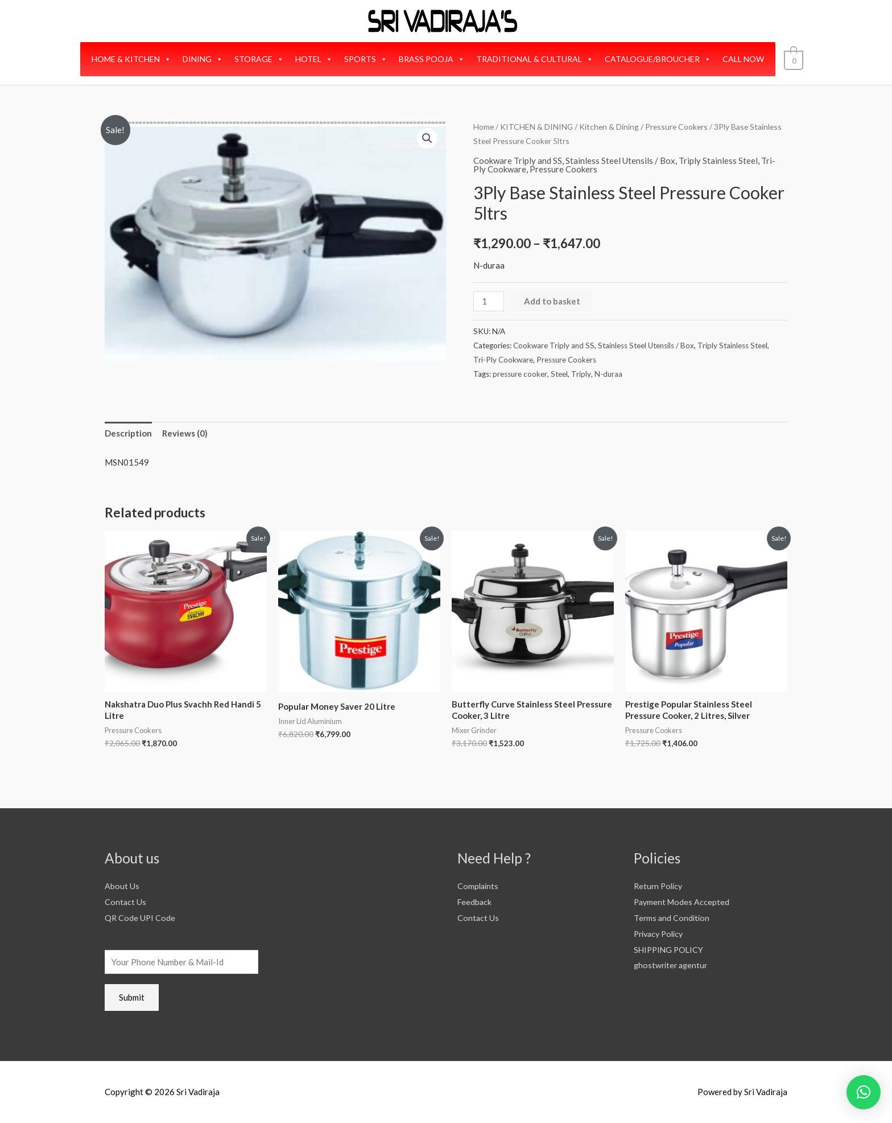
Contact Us (126, 901)
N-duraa (608, 374)
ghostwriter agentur (672, 965)
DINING (204, 59)
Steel (559, 374)
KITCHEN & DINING (536, 126)
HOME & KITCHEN (133, 59)
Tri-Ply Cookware (503, 359)
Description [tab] (128, 433)
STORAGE (261, 59)
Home (483, 126)
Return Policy (659, 886)
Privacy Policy (661, 933)
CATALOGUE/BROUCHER (659, 59)
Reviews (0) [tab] (185, 433)
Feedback (475, 901)
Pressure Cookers (676, 126)
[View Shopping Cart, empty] (793, 59)
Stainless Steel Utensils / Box (620, 160)
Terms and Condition (672, 917)
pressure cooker (520, 374)
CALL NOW (745, 59)
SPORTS (367, 59)
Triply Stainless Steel (718, 160)
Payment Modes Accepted (683, 901)
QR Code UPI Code (140, 917)
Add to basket (552, 301)
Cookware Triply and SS (517, 160)
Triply (581, 374)
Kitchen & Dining (609, 126)
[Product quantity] (488, 301)
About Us (122, 886)
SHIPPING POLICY (670, 949)
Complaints (478, 886)
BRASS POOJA (433, 59)
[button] (427, 138)
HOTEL (315, 59)
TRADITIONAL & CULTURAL (536, 59)
